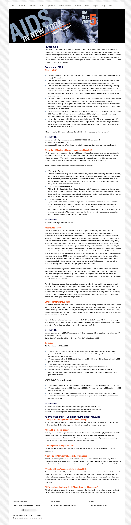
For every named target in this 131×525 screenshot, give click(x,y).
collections (33, 5)
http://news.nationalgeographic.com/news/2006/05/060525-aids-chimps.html (72, 140)
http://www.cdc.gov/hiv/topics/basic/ (57, 142)
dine (110, 5)
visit (13, 5)
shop (103, 5)
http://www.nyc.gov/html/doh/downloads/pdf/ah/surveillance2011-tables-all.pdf (73, 409)
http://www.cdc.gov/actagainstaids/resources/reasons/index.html (68, 412)
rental (87, 5)
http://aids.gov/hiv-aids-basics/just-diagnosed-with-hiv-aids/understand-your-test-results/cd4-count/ (80, 145)
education (78, 5)
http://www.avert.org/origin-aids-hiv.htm (59, 223)
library (42, 5)
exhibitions (22, 5)
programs (52, 5)
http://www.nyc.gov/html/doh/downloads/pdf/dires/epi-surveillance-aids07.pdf (72, 407)
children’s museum (65, 5)
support (95, 5)
